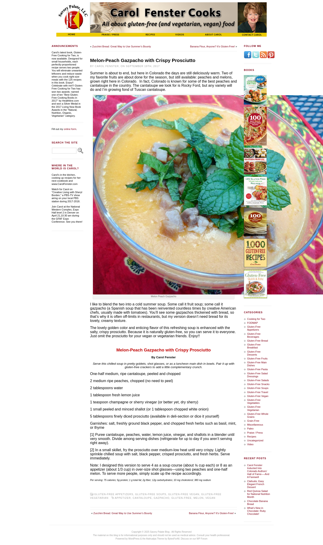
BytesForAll (173, 538)
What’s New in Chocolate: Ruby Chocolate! (256, 511)
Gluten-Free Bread (257, 340)
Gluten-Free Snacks (258, 384)
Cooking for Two (256, 319)
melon (198, 497)
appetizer (123, 497)
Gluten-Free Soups (150, 494)
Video (250, 444)
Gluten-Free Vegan (183, 494)
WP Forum (202, 538)
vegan (210, 497)
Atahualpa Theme (155, 538)
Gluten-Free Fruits (257, 358)
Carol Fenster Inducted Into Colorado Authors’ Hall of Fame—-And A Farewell (258, 471)
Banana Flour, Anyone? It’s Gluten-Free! (212, 46)
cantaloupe (142, 497)
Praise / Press (255, 432)
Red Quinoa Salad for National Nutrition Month (258, 494)
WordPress (133, 538)
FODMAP (252, 322)
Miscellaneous (255, 424)
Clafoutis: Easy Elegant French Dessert (255, 484)
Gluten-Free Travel (257, 392)
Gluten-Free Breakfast (254, 346)
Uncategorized (255, 440)
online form (70, 129)
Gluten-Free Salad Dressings (257, 375)
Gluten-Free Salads (258, 380)
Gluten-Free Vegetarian (254, 408)
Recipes (251, 436)
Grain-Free (253, 420)
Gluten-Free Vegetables (254, 401)
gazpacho (161, 497)
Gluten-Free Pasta (257, 369)
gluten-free (181, 497)
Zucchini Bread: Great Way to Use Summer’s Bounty (121, 46)
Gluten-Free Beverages (254, 335)
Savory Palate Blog (159, 532)
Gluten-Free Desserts (254, 353)
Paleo (250, 428)
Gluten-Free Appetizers (113, 494)
